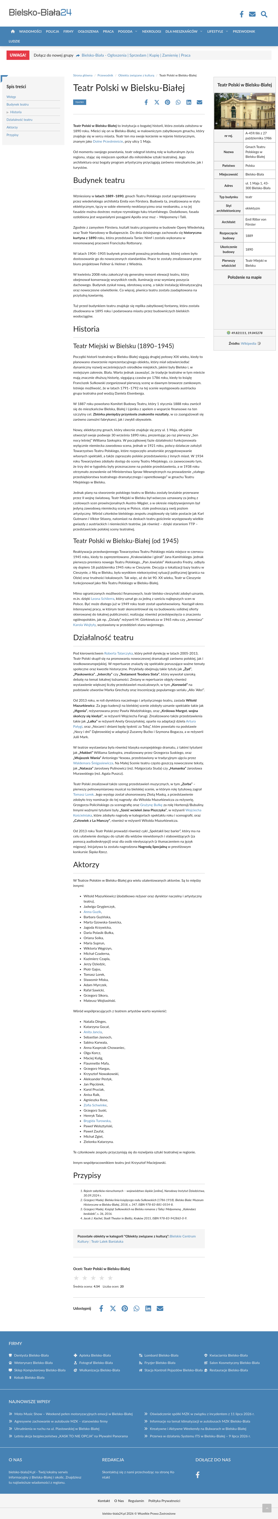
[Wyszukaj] (263, 13)
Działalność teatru (19, 120)
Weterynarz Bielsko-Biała (33, 1362)
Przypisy (13, 135)
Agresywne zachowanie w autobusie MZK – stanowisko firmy (61, 1421)
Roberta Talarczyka (118, 653)
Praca (108, 31)
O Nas (119, 1501)
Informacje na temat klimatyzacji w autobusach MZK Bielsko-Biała (200, 1421)
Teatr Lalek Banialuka (107, 1241)
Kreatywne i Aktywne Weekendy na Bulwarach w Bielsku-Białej (198, 1428)
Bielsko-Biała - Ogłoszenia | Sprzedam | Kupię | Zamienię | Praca (136, 55)
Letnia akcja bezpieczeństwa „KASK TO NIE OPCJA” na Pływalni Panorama (71, 1436)
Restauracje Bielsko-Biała (229, 1370)
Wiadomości (30, 31)
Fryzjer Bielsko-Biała (160, 1362)
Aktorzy (12, 127)
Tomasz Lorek (83, 794)
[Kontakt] (252, 14)
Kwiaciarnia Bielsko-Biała (229, 1355)
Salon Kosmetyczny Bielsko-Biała (235, 1362)
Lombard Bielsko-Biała (162, 1355)
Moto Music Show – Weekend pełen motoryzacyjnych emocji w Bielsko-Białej (73, 1414)
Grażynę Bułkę (151, 805)
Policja (52, 31)
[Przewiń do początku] (266, 1508)
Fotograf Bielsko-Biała (96, 1362)
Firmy (68, 31)
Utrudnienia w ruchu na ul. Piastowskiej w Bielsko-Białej (56, 1428)
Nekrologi (151, 31)
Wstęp (11, 97)
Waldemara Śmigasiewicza (93, 763)
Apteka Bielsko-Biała (95, 1355)
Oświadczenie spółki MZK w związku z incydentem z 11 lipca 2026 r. (202, 1414)
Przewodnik (244, 31)
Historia (16, 112)
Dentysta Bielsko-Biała (31, 1355)
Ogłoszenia (88, 31)
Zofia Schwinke (95, 1105)
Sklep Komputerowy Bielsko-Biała (40, 1370)
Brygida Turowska (97, 1121)
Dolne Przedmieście (108, 141)
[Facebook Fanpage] (240, 14)
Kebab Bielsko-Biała (29, 1377)
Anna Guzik (92, 912)
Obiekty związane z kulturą (136, 75)
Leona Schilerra (102, 598)
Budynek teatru (18, 104)
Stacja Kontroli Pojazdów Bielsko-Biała (174, 1370)
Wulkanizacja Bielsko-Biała (99, 1370)
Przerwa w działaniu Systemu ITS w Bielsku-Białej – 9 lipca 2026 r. (200, 1436)
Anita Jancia (93, 1032)
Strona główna (83, 75)
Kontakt (104, 1501)
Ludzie (14, 41)
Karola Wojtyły (84, 625)
